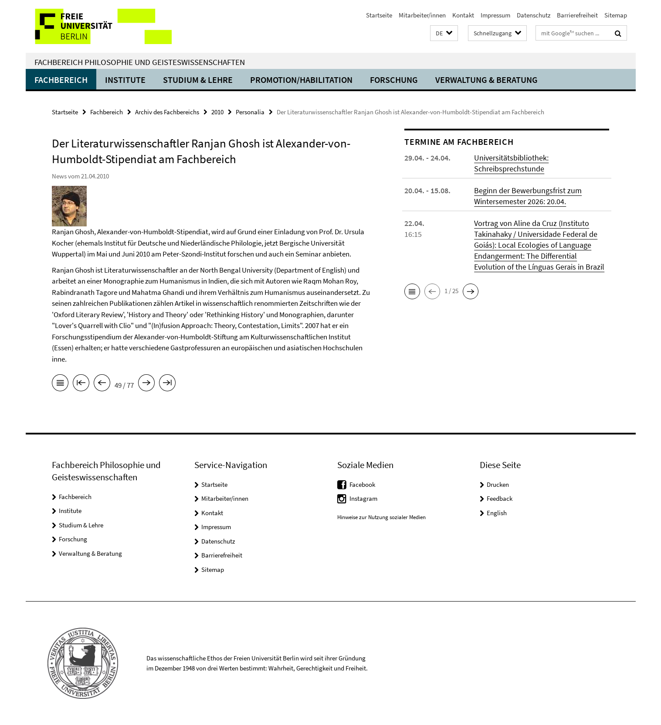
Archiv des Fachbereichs (167, 112)
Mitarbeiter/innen (422, 15)
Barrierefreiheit (577, 15)
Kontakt (463, 15)
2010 (217, 112)
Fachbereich (61, 79)
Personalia (250, 112)
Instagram (363, 498)
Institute (125, 79)
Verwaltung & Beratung (486, 79)
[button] (444, 33)
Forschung (394, 79)
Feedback (499, 498)
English (497, 513)
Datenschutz (533, 15)
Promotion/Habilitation (301, 79)
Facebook (362, 484)
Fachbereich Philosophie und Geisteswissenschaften (139, 62)
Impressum (495, 15)
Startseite (379, 15)
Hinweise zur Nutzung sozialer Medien (381, 517)
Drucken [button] (498, 484)
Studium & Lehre (198, 79)
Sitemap (615, 15)
